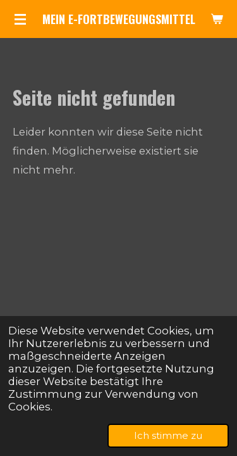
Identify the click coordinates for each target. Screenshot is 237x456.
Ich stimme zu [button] (168, 435)
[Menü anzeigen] (20, 19)
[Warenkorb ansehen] (217, 19)
